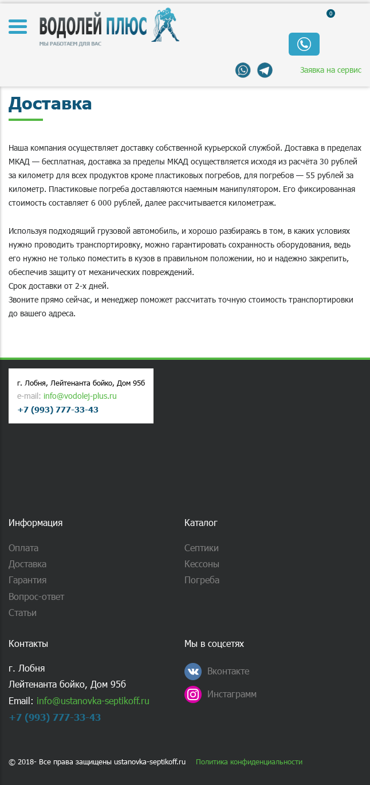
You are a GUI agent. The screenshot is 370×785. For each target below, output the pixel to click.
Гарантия (27, 580)
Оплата (23, 547)
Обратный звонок (304, 44)
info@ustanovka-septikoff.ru (93, 700)
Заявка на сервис (330, 69)
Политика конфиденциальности (249, 761)
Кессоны (201, 564)
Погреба (201, 580)
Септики (201, 547)
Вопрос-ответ (36, 596)
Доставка (27, 564)
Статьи (23, 612)
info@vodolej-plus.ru (80, 395)
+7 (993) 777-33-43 (58, 409)
